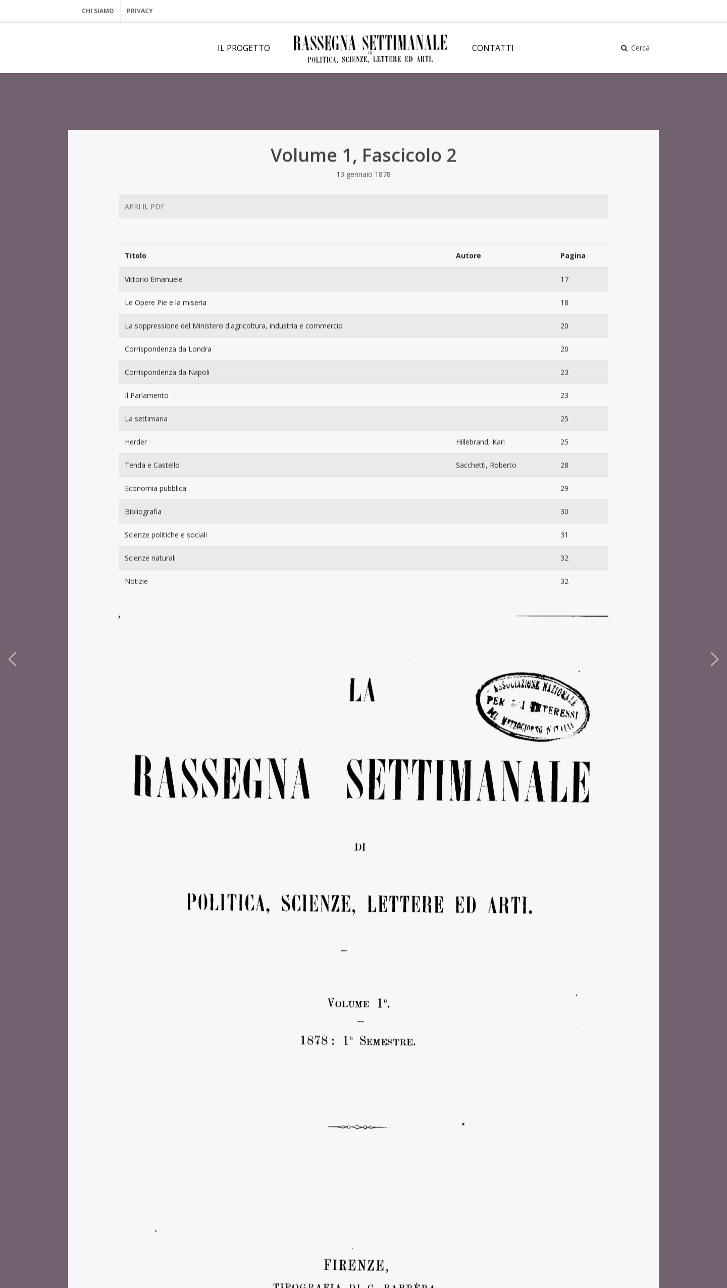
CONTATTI (493, 48)
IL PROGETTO (244, 48)
